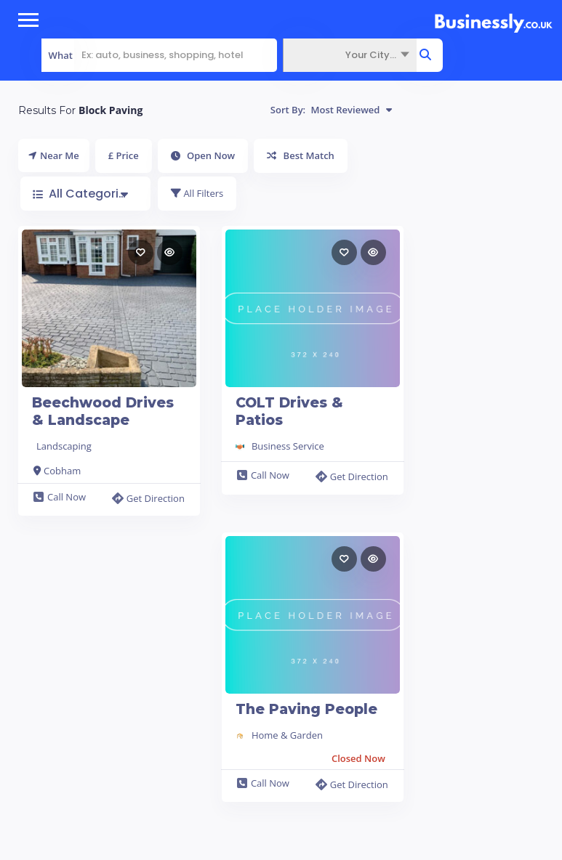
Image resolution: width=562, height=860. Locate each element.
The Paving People (306, 709)
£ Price (123, 155)
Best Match (300, 155)
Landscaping (64, 446)
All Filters (197, 193)
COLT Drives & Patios (289, 411)
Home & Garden (287, 735)
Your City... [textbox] (370, 55)
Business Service (288, 446)
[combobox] (350, 55)
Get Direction (148, 498)
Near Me (53, 155)
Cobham (62, 470)
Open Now (203, 155)
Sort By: (331, 109)
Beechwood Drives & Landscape (103, 411)
